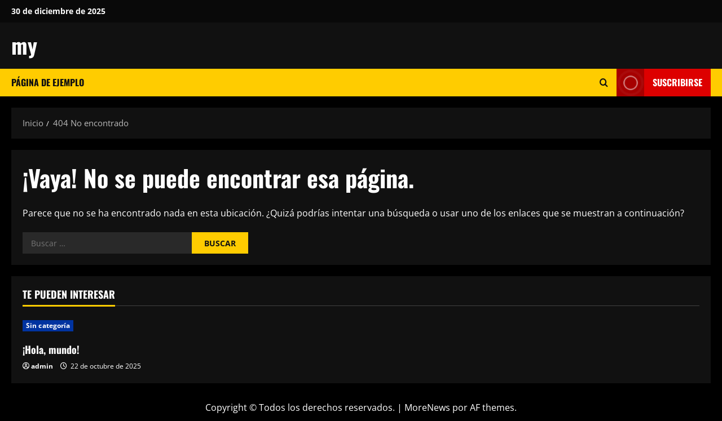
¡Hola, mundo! (51, 349)
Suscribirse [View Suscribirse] (659, 82)
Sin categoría (48, 325)
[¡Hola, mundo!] (103, 325)
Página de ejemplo (47, 82)
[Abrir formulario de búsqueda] (604, 83)
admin (42, 366)
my (24, 45)
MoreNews (427, 407)
